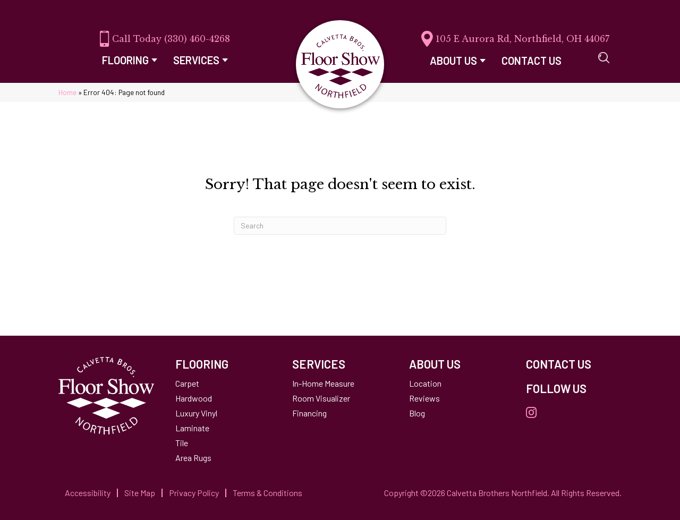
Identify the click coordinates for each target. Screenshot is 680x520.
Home (67, 92)
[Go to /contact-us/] (574, 364)
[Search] (340, 226)
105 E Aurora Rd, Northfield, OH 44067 (522, 38)
